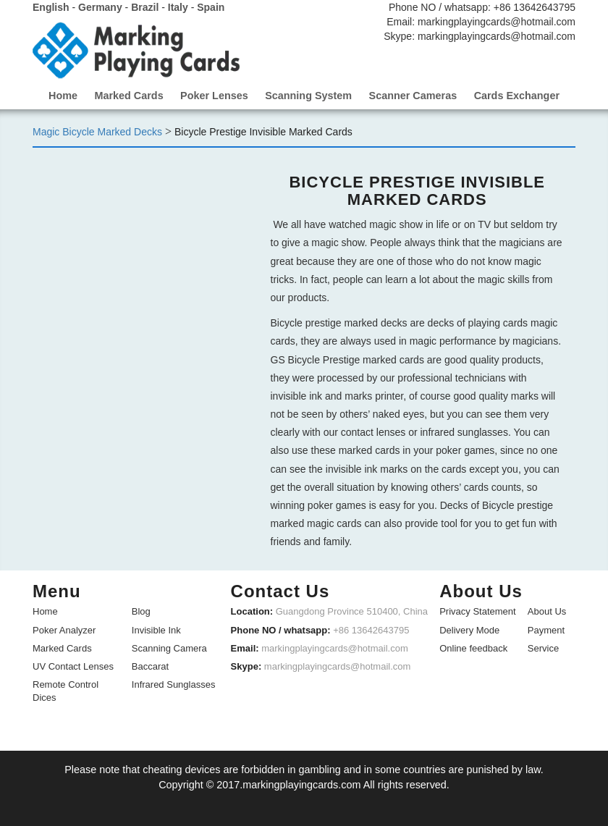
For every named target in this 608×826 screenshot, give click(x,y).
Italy (178, 7)
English (51, 7)
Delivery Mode (469, 628)
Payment (546, 628)
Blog (141, 610)
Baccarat (150, 664)
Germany (100, 7)
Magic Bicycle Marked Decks (97, 131)
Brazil (145, 7)
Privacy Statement (477, 610)
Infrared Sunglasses (174, 683)
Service (543, 646)
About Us (547, 610)
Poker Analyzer (64, 628)
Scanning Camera (169, 646)
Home (45, 610)
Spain (210, 7)
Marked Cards (62, 646)
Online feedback (473, 646)
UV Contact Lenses (73, 664)
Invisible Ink (156, 628)
